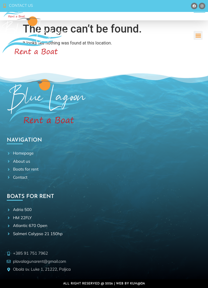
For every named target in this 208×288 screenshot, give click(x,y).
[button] (198, 35)
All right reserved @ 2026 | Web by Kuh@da (104, 283)
